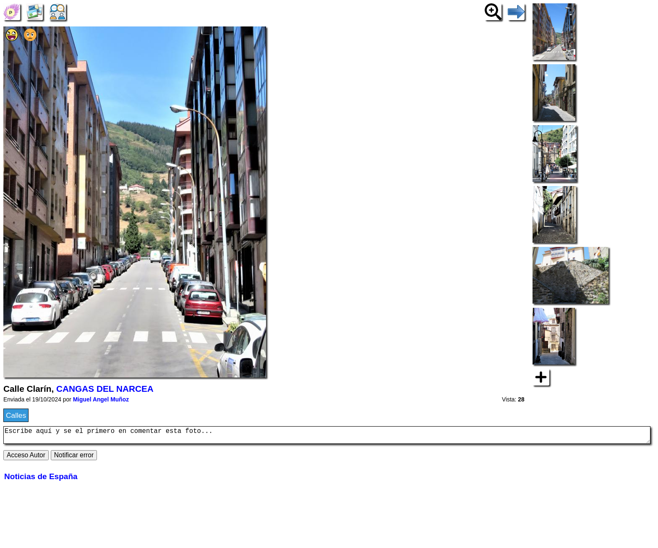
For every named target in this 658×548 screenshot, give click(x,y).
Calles (16, 415)
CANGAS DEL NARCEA (105, 388)
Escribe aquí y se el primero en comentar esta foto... (326, 436)
